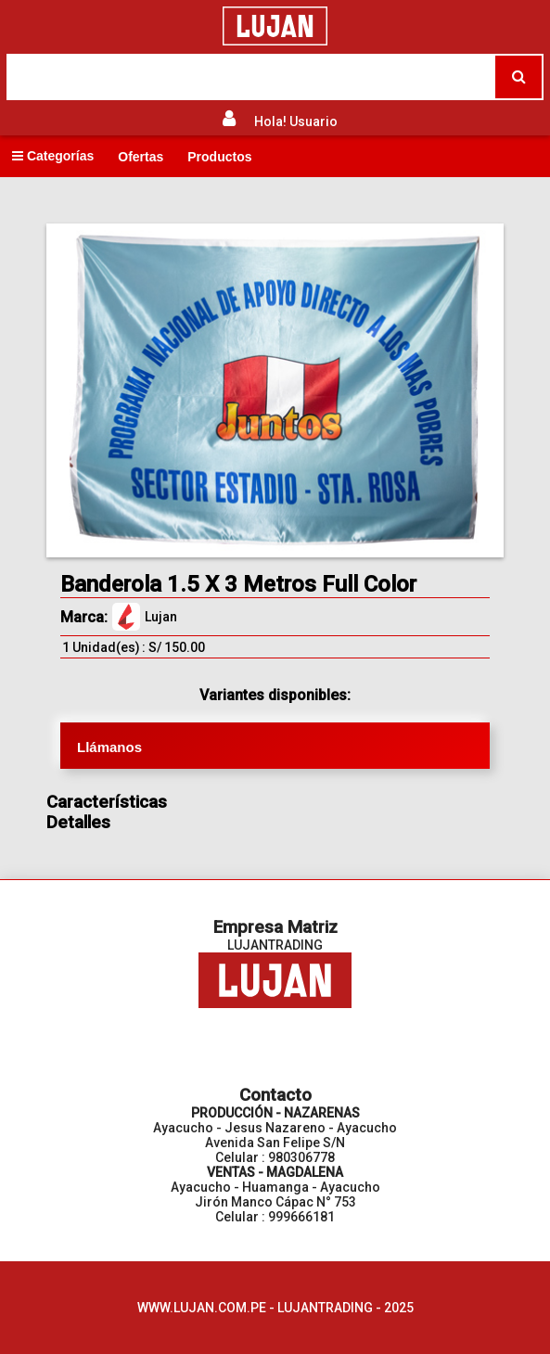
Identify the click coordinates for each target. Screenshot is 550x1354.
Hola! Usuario (296, 121)
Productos (219, 156)
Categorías (53, 155)
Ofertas (140, 156)
